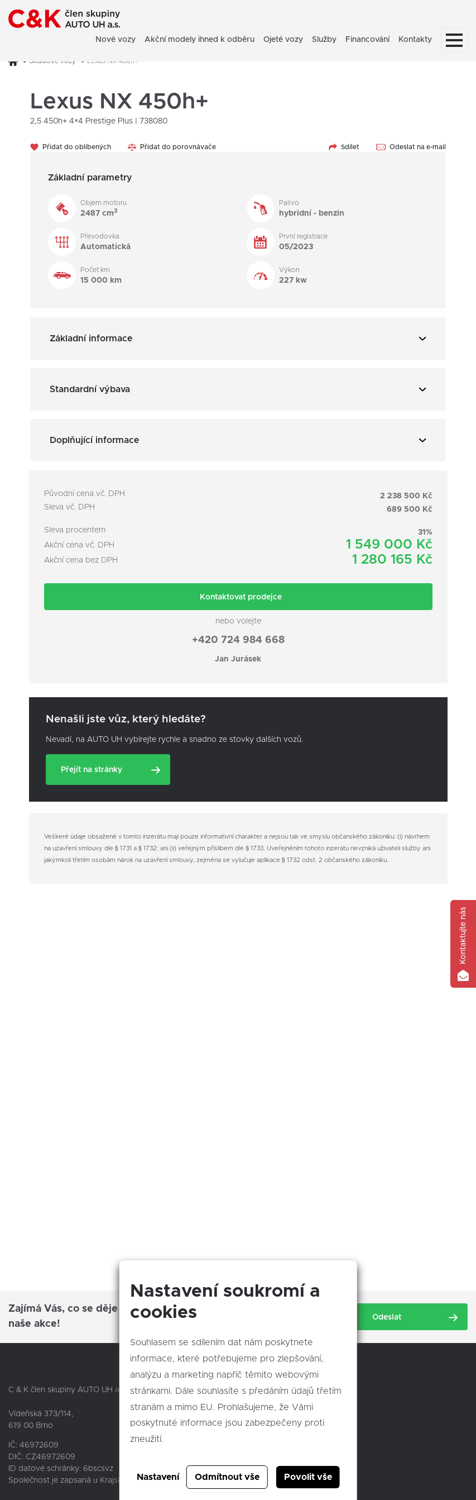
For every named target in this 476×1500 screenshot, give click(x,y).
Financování (367, 40)
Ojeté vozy (283, 40)
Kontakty (415, 40)
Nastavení (158, 1477)
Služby (324, 40)
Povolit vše (308, 1477)
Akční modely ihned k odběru (199, 40)
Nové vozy (115, 40)
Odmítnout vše (227, 1477)
